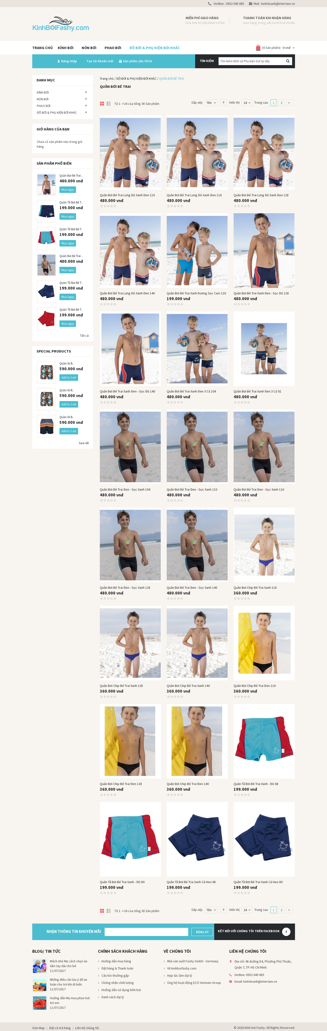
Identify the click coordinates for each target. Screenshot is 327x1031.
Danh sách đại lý (113, 997)
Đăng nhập (69, 61)
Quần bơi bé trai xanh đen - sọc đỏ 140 (127, 391)
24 (245, 103)
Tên (209, 103)
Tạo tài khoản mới (99, 61)
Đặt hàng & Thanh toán (117, 968)
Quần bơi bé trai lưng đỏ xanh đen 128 (261, 195)
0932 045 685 (234, 3)
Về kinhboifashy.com (181, 968)
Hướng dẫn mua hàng (116, 961)
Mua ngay (67, 190)
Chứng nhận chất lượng (118, 983)
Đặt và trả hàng (60, 1028)
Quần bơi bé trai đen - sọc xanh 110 (192, 489)
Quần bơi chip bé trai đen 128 (121, 784)
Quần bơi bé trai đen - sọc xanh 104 (125, 489)
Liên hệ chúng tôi (87, 1028)
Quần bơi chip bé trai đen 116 (255, 686)
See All (84, 443)
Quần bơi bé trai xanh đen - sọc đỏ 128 (261, 293)
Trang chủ (107, 78)
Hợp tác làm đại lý (179, 975)
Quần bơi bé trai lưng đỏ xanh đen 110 (127, 195)
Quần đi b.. (66, 363)
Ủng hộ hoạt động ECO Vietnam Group (194, 983)
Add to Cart (68, 377)
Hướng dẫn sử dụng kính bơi (121, 990)
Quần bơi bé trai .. (71, 176)
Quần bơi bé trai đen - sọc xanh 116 (259, 489)
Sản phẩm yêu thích (137, 61)
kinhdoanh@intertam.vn (278, 3)
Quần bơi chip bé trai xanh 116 (255, 587)
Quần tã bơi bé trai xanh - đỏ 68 (256, 784)
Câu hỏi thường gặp (115, 975)
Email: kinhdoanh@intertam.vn (256, 981)
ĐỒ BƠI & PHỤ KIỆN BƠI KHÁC (136, 78)
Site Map (38, 1028)
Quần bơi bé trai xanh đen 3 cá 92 (257, 391)
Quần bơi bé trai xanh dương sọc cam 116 (196, 293)
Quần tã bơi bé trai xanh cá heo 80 (258, 882)
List (108, 102)
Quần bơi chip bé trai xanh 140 (188, 686)
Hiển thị (234, 102)
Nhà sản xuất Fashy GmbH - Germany (193, 961)
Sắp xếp (197, 102)
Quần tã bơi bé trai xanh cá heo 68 (191, 882)
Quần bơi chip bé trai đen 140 (188, 784)
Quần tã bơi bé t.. (71, 202)
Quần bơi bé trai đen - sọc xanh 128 (125, 587)
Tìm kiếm (207, 61)
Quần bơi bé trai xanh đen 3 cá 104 (191, 391)
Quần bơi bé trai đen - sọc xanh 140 (192, 587)
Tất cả (84, 335)
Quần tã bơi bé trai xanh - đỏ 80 (122, 882)
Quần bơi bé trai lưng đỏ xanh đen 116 (194, 195)
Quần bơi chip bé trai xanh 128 (121, 686)
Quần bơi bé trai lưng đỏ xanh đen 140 (127, 293)
